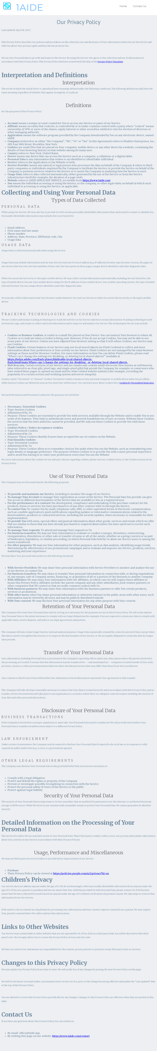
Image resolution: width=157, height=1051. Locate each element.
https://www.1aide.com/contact (71, 1035)
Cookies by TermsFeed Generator (136, 383)
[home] (22, 7)
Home (123, 6)
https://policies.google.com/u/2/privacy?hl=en (81, 873)
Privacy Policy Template (110, 61)
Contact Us (139, 6)
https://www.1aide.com (96, 180)
